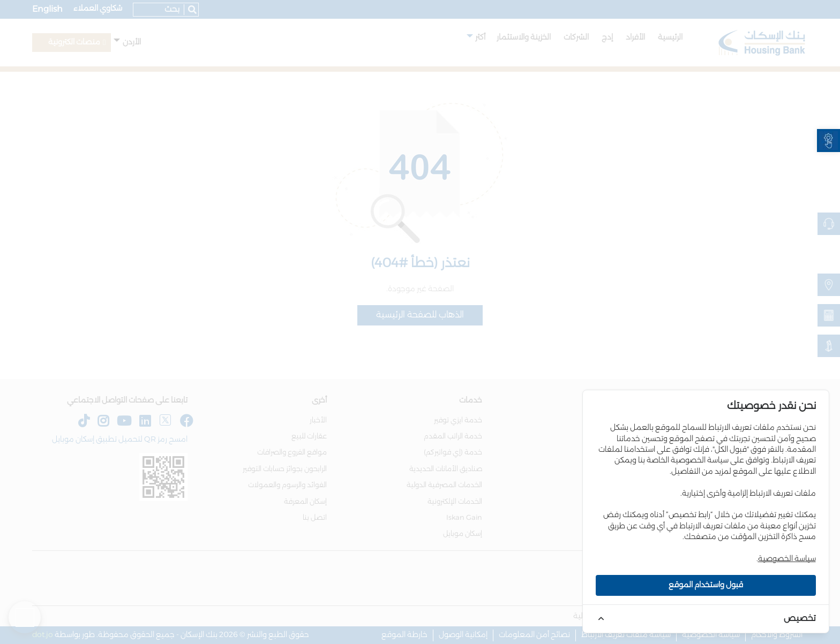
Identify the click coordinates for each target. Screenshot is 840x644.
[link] (828, 140)
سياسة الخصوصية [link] (787, 559)
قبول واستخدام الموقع (706, 585)
